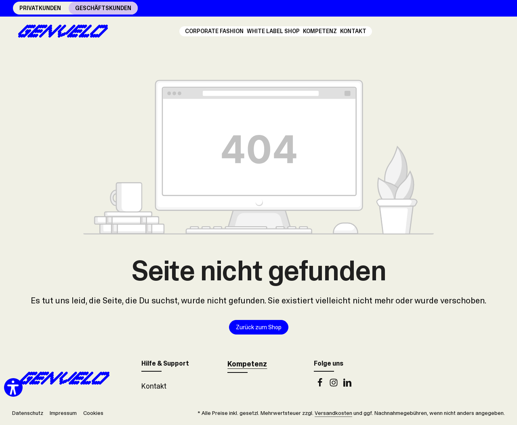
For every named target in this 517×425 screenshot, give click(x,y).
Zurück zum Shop (259, 327)
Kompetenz (247, 364)
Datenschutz (27, 413)
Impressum (63, 413)
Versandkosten (333, 413)
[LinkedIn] (347, 384)
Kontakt (153, 386)
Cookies (93, 413)
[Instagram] (334, 384)
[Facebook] (320, 384)
